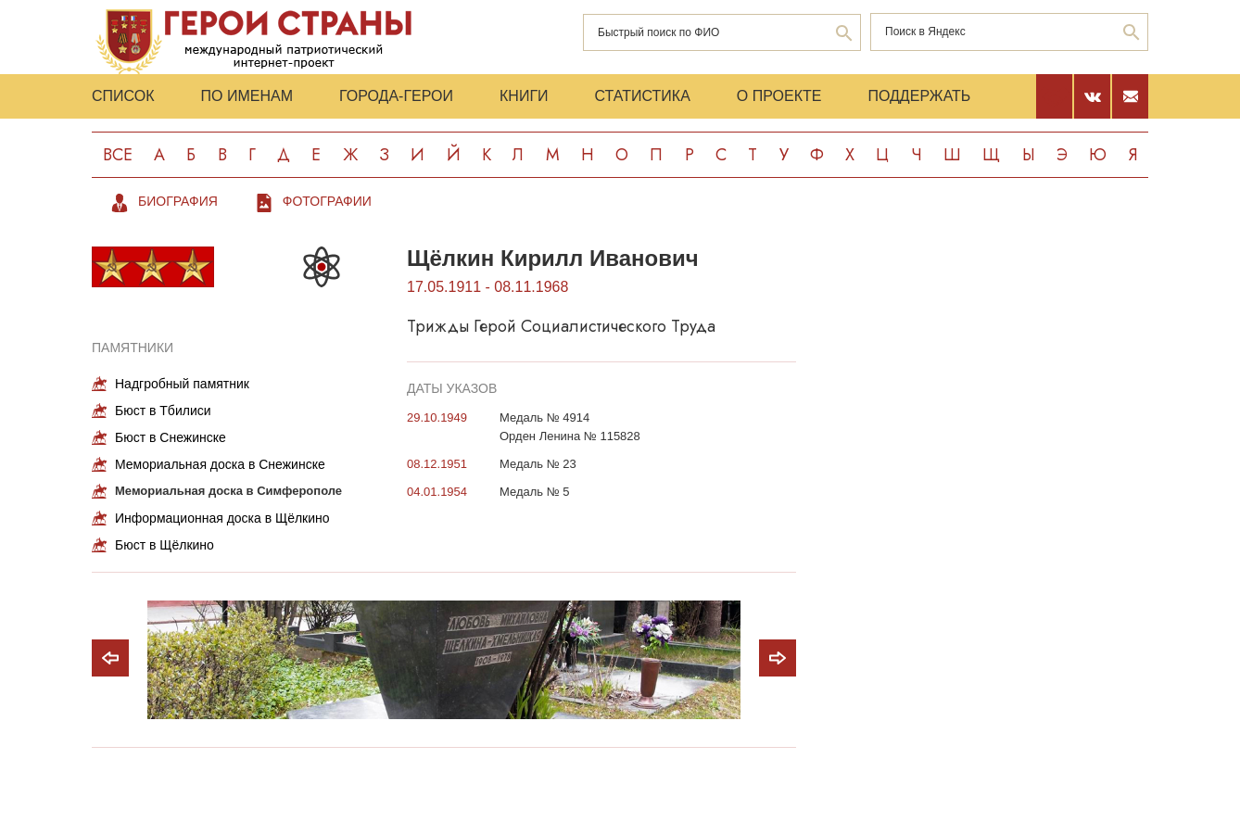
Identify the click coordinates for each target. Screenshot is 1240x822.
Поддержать (918, 96)
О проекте (779, 96)
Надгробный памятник (182, 383)
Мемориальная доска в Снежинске (220, 464)
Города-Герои (396, 96)
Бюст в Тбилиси (163, 410)
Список (123, 96)
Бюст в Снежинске (170, 437)
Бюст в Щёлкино (164, 544)
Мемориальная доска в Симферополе (228, 491)
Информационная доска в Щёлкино (222, 518)
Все (118, 155)
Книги (524, 96)
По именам (247, 96)
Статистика (642, 96)
